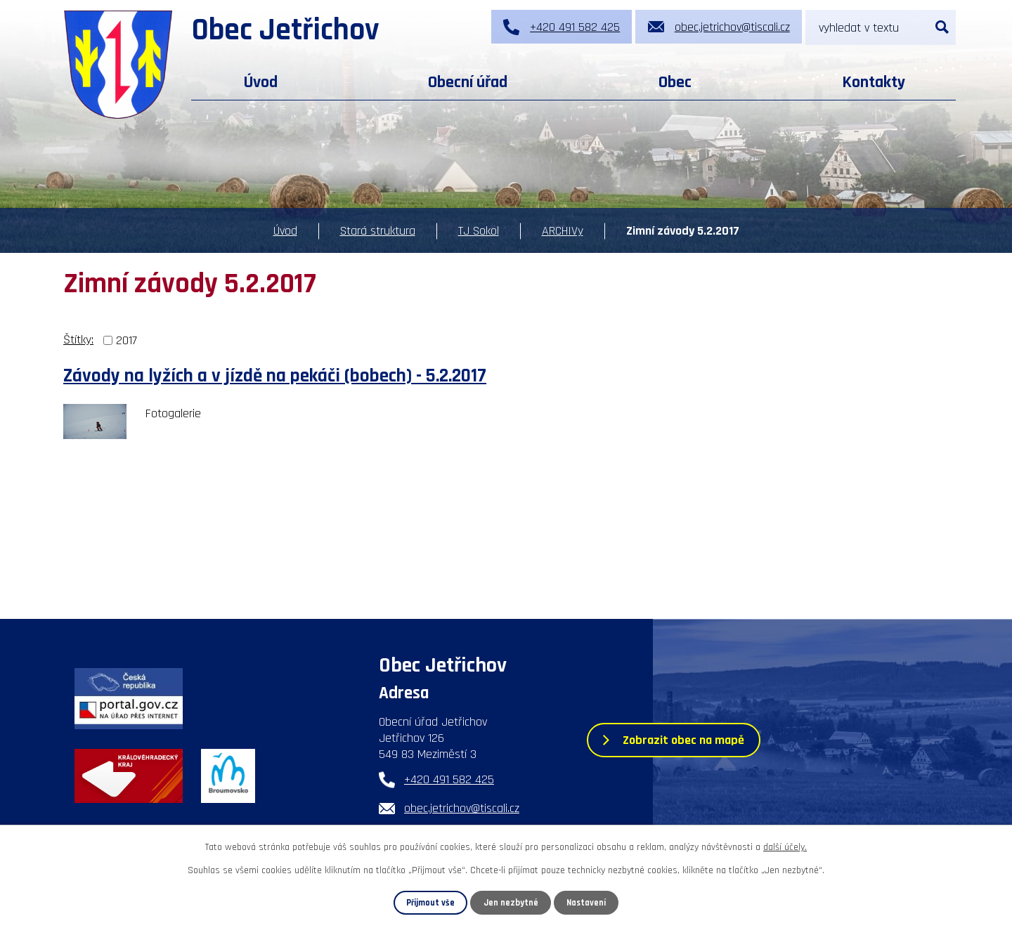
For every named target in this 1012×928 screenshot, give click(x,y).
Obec (675, 82)
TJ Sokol (478, 231)
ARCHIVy (562, 231)
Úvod (261, 82)
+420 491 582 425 (449, 779)
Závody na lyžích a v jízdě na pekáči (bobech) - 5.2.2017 (274, 376)
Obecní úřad (467, 82)
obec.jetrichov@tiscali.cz (461, 808)
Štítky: (78, 340)
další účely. (785, 847)
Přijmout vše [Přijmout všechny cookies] (430, 902)
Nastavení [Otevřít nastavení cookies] (586, 902)
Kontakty (873, 82)
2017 (126, 340)
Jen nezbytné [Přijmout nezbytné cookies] (511, 902)
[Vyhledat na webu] (880, 27)
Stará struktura (377, 231)
